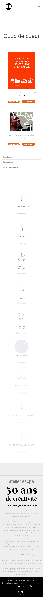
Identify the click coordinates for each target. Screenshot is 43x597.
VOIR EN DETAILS (14, 101)
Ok (22, 592)
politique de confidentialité (21, 586)
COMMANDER (28, 101)
